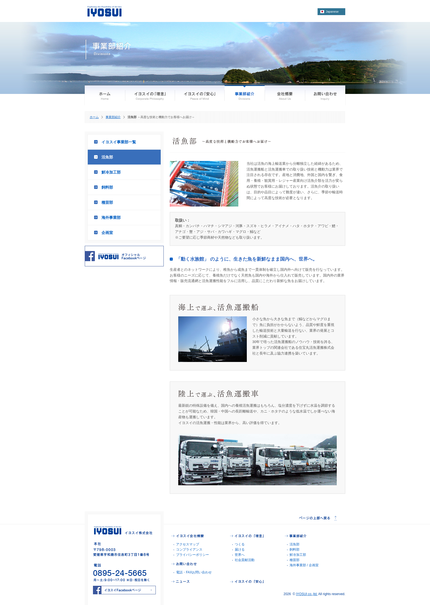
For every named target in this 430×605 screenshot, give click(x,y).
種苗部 (107, 202)
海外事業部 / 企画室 (304, 565)
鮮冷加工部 (111, 172)
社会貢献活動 (244, 560)
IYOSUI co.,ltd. (307, 594)
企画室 (107, 232)
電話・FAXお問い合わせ (194, 572)
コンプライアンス (189, 549)
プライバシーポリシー (192, 555)
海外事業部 (111, 217)
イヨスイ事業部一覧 (118, 142)
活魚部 (107, 157)
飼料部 (107, 187)
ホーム (94, 117)
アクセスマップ (187, 544)
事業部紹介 (113, 117)
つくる (240, 544)
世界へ (240, 555)
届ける (240, 549)
